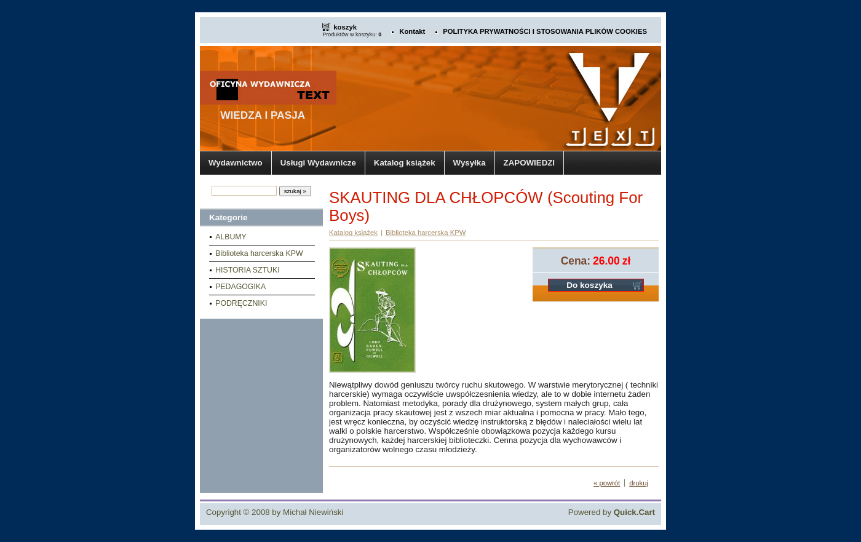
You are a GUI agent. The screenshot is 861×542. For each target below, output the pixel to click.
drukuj (638, 483)
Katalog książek (404, 162)
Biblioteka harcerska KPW (259, 253)
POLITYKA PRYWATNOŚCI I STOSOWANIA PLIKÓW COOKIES (545, 31)
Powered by (611, 512)
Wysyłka (469, 162)
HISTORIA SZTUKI (247, 270)
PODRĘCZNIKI (241, 303)
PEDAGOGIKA (240, 286)
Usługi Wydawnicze (318, 162)
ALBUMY (231, 237)
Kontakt (412, 31)
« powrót (606, 483)
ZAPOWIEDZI (529, 162)
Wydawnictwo (235, 162)
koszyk (345, 27)
